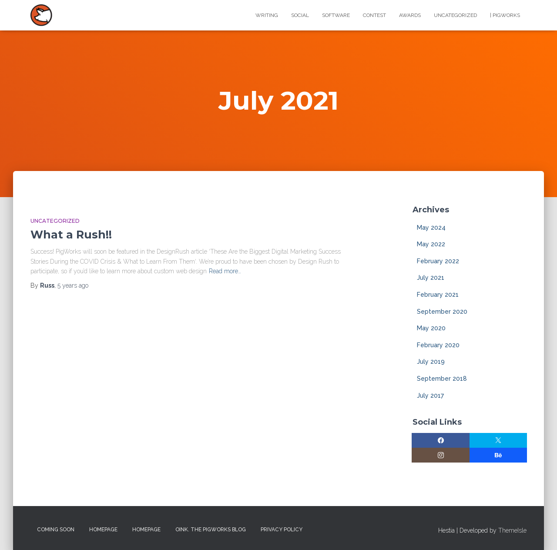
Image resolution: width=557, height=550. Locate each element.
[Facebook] (441, 440)
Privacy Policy (281, 530)
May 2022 (431, 244)
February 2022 (438, 261)
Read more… (225, 271)
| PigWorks (505, 15)
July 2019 (431, 361)
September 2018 (442, 378)
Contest (374, 15)
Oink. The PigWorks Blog (210, 530)
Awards (410, 15)
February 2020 (438, 345)
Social (300, 15)
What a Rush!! (71, 234)
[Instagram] (441, 455)
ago (72, 285)
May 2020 (431, 328)
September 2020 (442, 311)
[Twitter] (498, 440)
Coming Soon (55, 530)
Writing (266, 15)
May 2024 (431, 227)
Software (336, 15)
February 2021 (438, 294)
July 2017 (430, 395)
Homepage (103, 530)
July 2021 (430, 277)
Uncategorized (455, 15)
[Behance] (498, 455)
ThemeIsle (512, 530)
